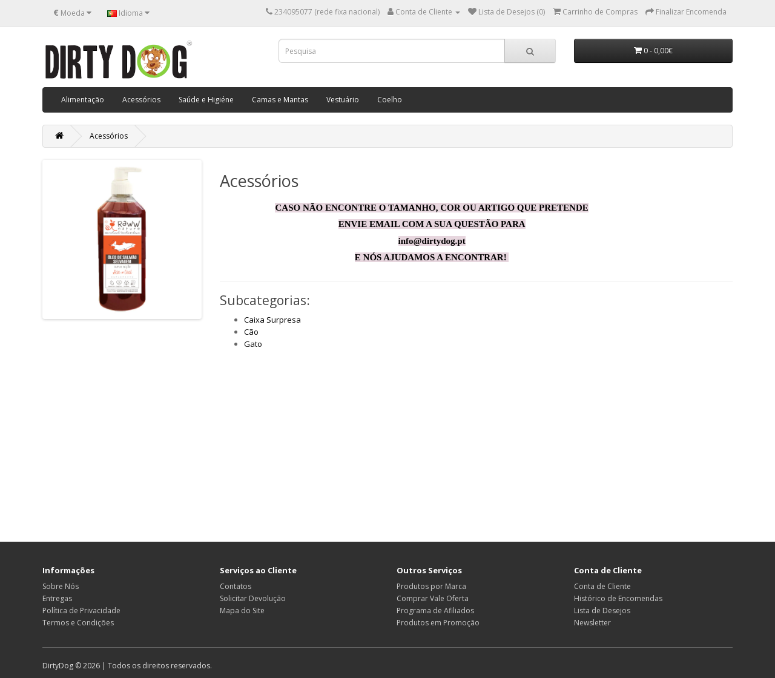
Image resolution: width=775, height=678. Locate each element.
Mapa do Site (242, 610)
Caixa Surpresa (272, 319)
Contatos (235, 586)
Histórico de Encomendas (618, 598)
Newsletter (592, 622)
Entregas (57, 598)
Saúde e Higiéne (206, 99)
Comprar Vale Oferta (433, 598)
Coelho (389, 99)
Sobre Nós (60, 586)
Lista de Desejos (602, 610)
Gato (253, 343)
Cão (251, 331)
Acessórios (141, 99)
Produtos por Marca (431, 586)
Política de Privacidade (81, 610)
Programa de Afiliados (435, 610)
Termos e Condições (78, 622)
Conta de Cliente (602, 586)
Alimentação (82, 99)
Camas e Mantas (280, 99)
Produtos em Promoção (438, 622)
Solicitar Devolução (253, 598)
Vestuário (342, 99)
